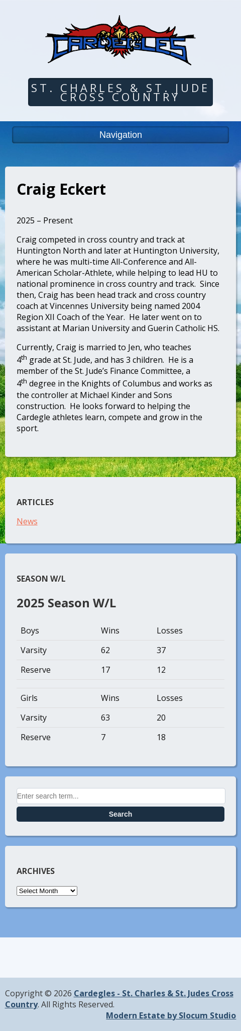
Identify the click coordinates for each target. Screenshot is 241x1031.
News (27, 521)
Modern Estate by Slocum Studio (171, 1015)
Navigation (120, 135)
